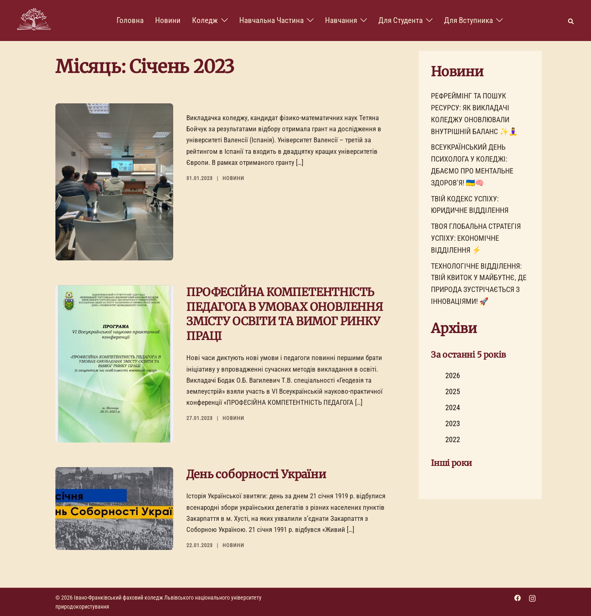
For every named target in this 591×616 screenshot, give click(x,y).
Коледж (205, 20)
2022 (452, 439)
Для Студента (400, 20)
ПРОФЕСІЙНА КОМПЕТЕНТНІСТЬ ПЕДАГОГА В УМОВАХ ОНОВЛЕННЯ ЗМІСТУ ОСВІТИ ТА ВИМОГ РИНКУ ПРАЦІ (284, 314)
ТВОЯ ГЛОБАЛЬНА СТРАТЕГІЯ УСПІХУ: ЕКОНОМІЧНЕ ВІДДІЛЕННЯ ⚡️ (476, 238)
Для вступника (468, 20)
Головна (130, 20)
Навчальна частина (271, 20)
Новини (168, 20)
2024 (452, 407)
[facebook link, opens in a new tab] (517, 597)
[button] (571, 21)
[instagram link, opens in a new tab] (532, 597)
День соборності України (256, 474)
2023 (452, 423)
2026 (452, 375)
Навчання (341, 20)
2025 (452, 391)
